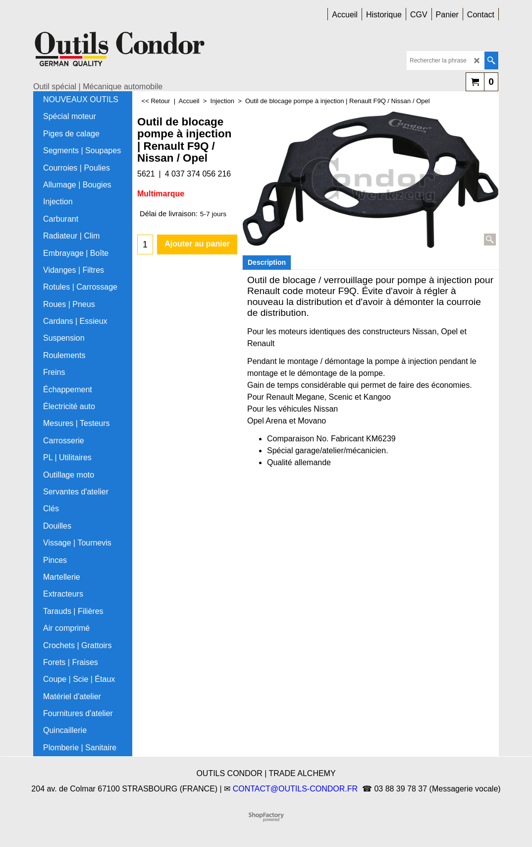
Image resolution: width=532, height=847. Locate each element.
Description (267, 262)
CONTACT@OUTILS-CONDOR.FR (295, 789)
